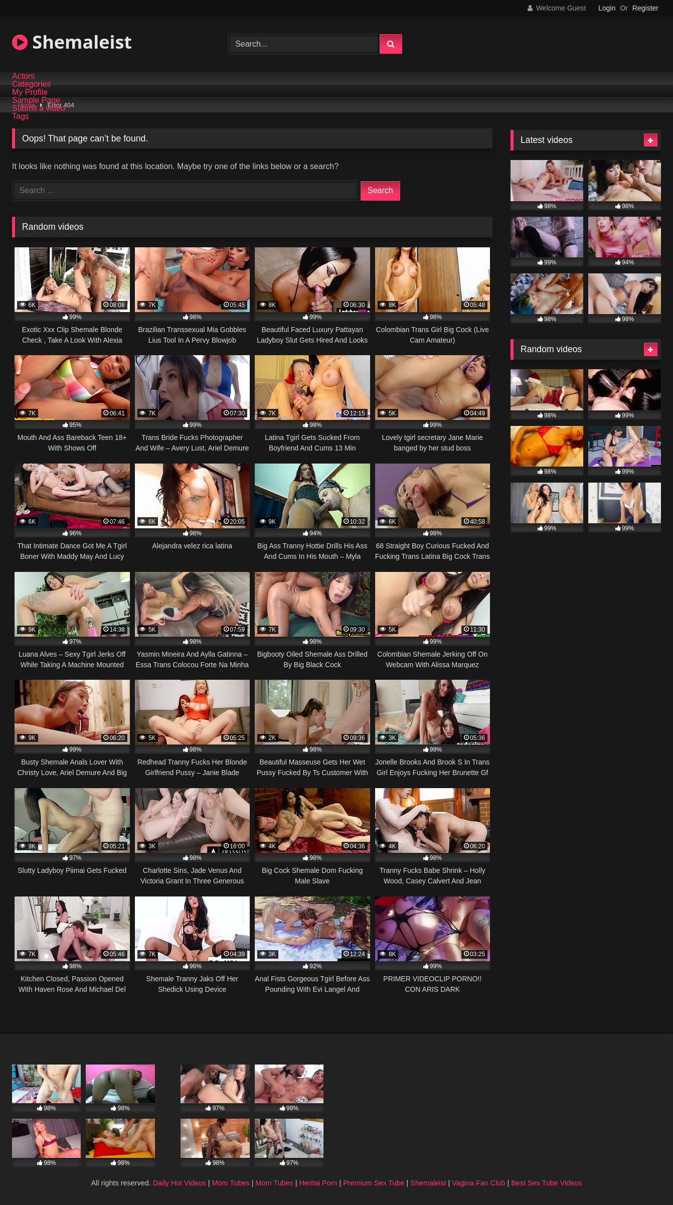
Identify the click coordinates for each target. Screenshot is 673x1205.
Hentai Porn (318, 1183)
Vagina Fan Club (478, 1183)
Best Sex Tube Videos (546, 1183)
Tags (20, 116)
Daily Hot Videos (179, 1183)
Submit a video (38, 108)
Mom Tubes (231, 1183)
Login (606, 8)
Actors (23, 76)
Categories (31, 84)
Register (645, 8)
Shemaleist (72, 42)
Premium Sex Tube (373, 1183)
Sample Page (36, 100)
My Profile (30, 92)
